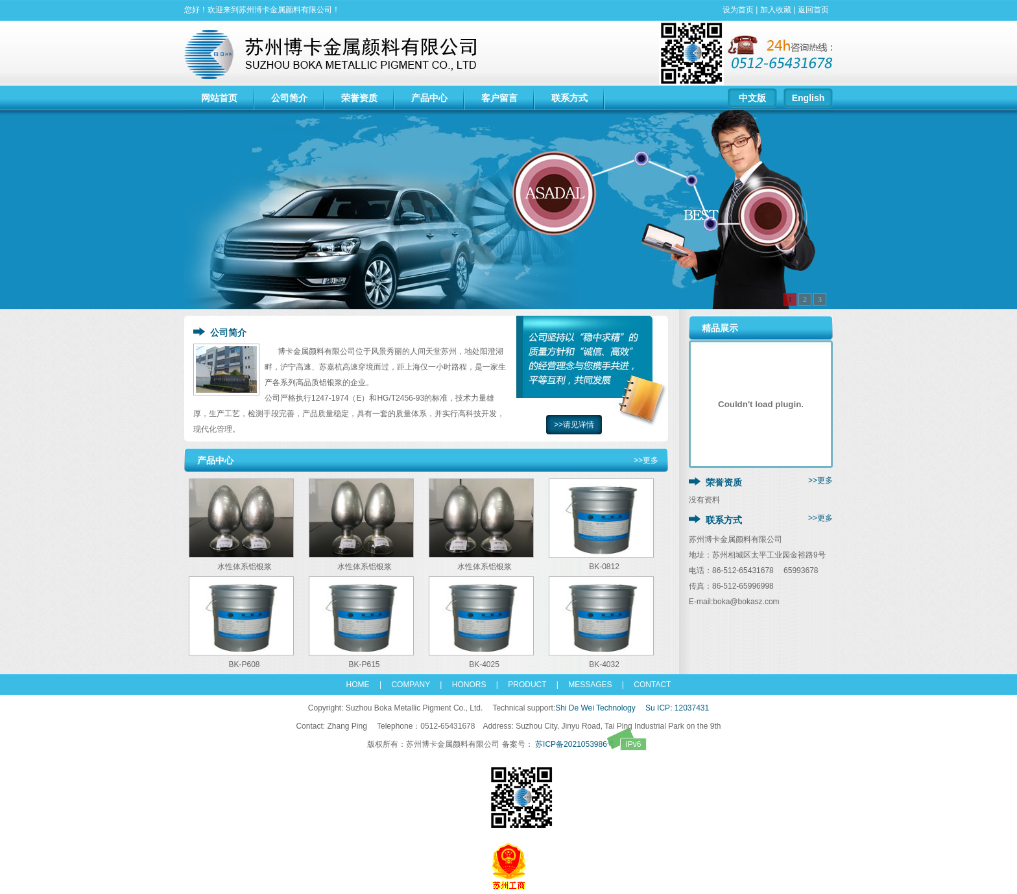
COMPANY (406, 684)
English (808, 98)
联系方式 (569, 98)
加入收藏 (775, 9)
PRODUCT (527, 684)
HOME (358, 684)
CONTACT (647, 684)
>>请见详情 (574, 424)
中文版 (752, 98)
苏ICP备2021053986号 (590, 744)
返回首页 (813, 9)
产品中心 (429, 98)
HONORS (469, 684)
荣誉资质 (359, 98)
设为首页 (738, 9)
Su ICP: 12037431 (677, 707)
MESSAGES (586, 684)
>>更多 (646, 460)
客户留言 (499, 98)
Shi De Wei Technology (595, 707)
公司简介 (289, 98)
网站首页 (219, 98)
